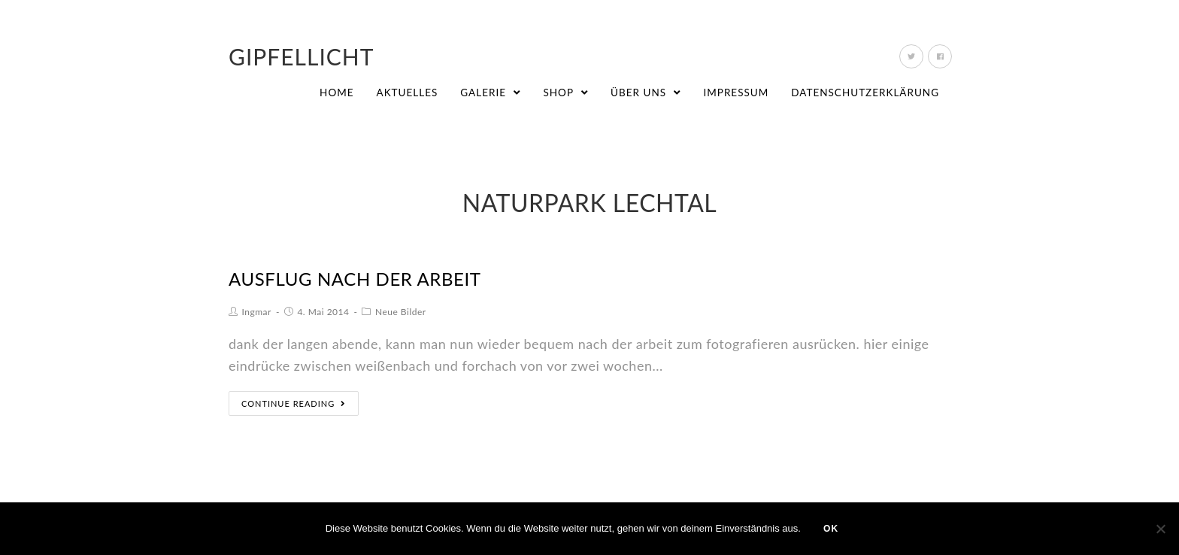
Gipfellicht (301, 56)
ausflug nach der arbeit (355, 279)
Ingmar (256, 311)
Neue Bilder (400, 311)
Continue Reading (293, 403)
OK (830, 528)
